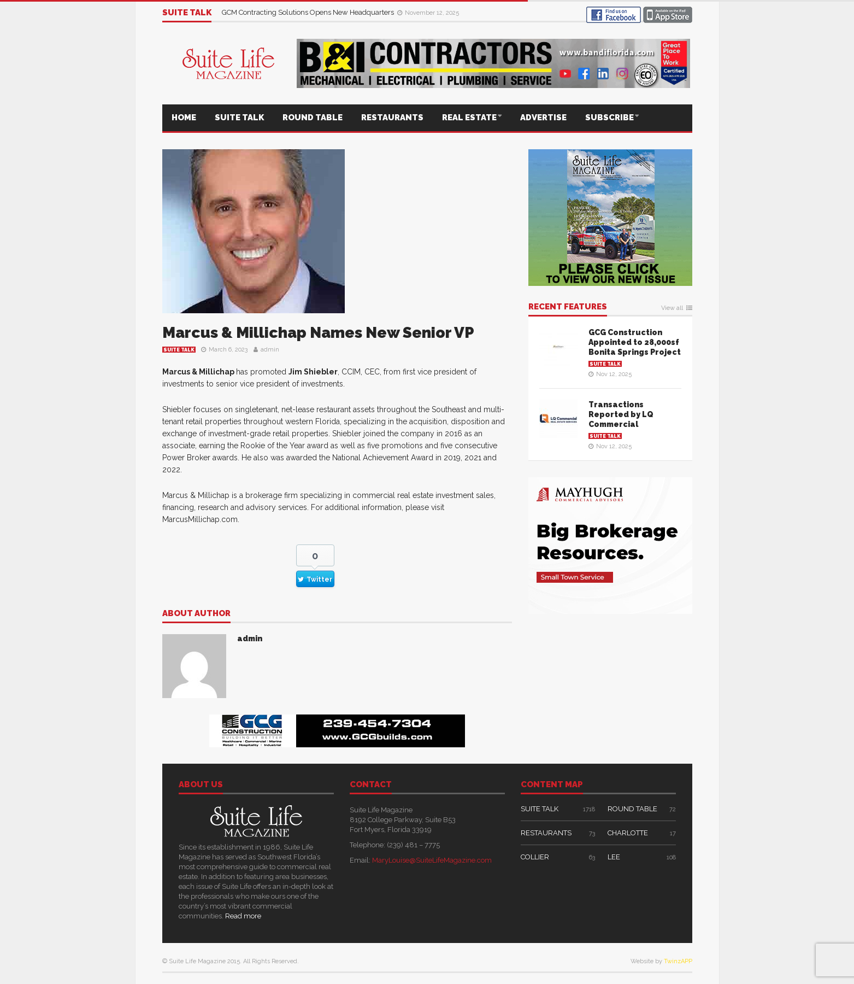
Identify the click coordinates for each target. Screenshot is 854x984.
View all (672, 308)
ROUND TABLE (312, 117)
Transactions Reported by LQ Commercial (620, 414)
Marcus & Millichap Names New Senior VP (318, 333)
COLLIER (535, 856)
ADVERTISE (543, 117)
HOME (184, 117)
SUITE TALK (239, 117)
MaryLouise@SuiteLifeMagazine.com (432, 860)
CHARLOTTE (628, 832)
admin (270, 349)
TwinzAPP (678, 961)
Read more (243, 916)
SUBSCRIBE (609, 117)
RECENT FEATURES (567, 307)
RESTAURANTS (392, 117)
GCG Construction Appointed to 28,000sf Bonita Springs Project (634, 342)
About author (196, 614)
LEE (614, 856)
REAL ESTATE (469, 117)
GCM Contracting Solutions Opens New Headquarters (309, 12)
